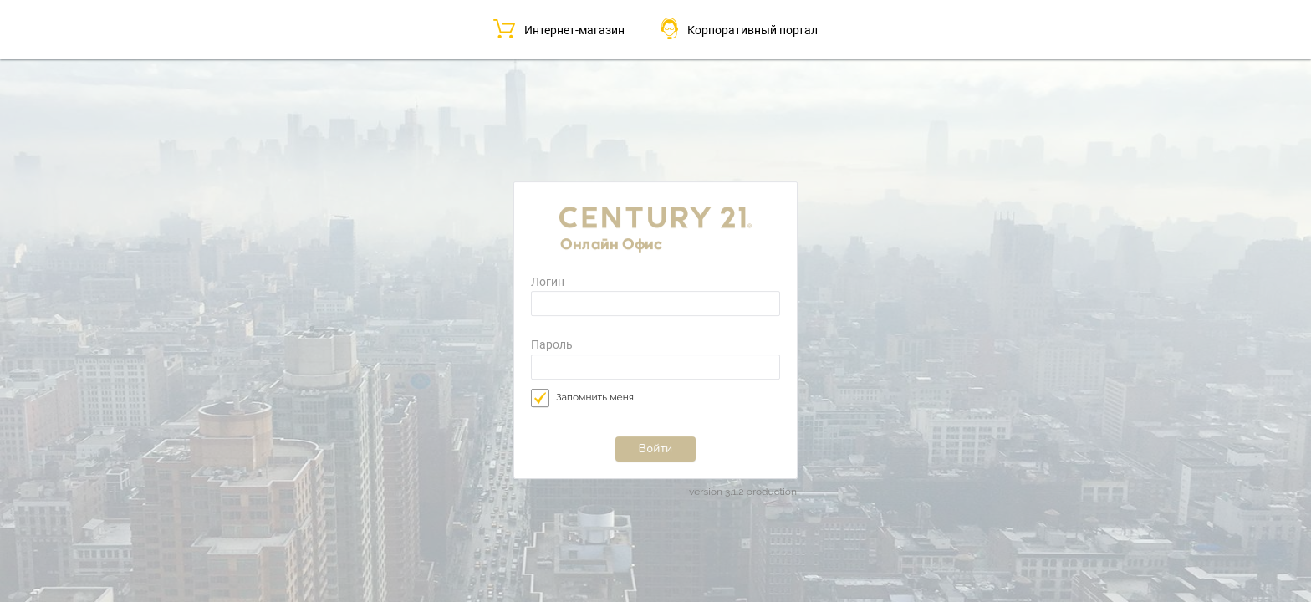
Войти (656, 449)
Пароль (552, 345)
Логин (547, 282)
